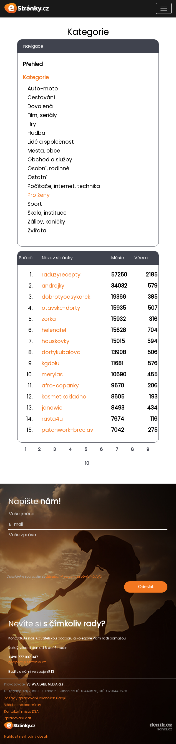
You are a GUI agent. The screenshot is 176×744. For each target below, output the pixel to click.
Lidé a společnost (50, 142)
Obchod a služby (49, 159)
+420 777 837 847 (23, 657)
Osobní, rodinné (48, 168)
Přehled (33, 64)
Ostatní (37, 177)
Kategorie (36, 77)
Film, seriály (42, 115)
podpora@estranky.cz (27, 662)
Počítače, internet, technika (63, 186)
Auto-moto (42, 88)
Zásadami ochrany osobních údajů (73, 576)
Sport (34, 204)
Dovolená (40, 106)
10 (87, 463)
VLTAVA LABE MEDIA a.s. (45, 684)
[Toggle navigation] (164, 8)
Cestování (41, 97)
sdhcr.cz (164, 729)
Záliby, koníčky (46, 221)
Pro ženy (38, 195)
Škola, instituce (47, 213)
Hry (31, 124)
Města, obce (43, 150)
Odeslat (146, 586)
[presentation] (88, 560)
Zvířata (36, 230)
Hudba (36, 133)
